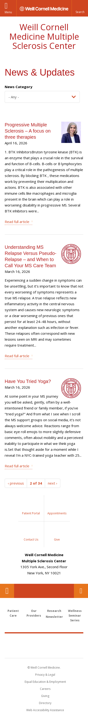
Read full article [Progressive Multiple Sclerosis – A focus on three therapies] (17, 221)
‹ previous (16, 483)
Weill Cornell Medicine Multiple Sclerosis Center (44, 36)
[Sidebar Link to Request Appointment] (57, 508)
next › (52, 483)
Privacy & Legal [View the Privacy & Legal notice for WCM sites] (45, 675)
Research (54, 611)
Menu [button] (8, 12)
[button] (80, 8)
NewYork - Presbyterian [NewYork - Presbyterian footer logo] (44, 650)
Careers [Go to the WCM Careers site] (45, 689)
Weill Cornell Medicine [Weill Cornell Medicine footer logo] (44, 640)
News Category (18, 86)
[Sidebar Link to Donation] (57, 534)
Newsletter (54, 617)
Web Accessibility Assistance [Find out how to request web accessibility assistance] (45, 710)
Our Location (7, 591)
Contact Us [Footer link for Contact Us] (81, 591)
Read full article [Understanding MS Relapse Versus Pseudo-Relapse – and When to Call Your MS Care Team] (17, 355)
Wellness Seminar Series (75, 615)
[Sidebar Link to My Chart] (31, 508)
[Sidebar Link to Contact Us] (31, 534)
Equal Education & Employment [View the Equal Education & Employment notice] (45, 682)
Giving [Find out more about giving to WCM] (45, 696)
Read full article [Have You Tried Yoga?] (17, 466)
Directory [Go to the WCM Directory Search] (45, 703)
